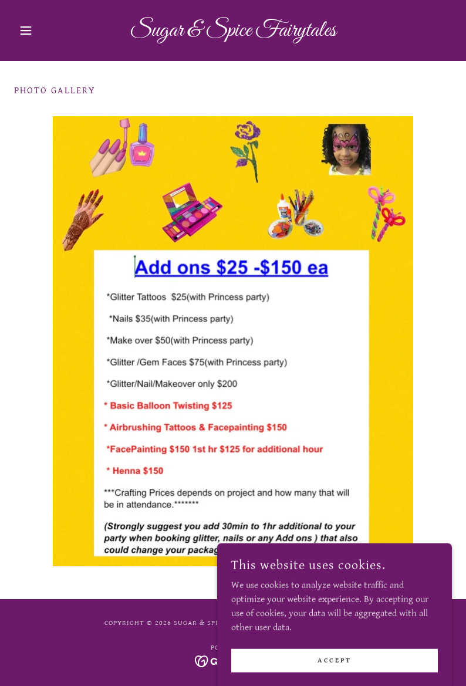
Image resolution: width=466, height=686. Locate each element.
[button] (47, 30)
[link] (233, 33)
